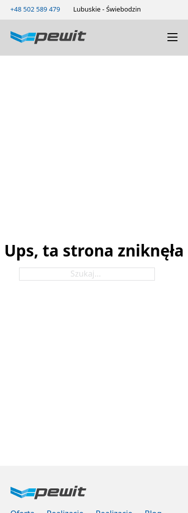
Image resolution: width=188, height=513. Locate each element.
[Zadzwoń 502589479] (35, 9)
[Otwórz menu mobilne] (172, 37)
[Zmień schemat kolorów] (157, 9)
